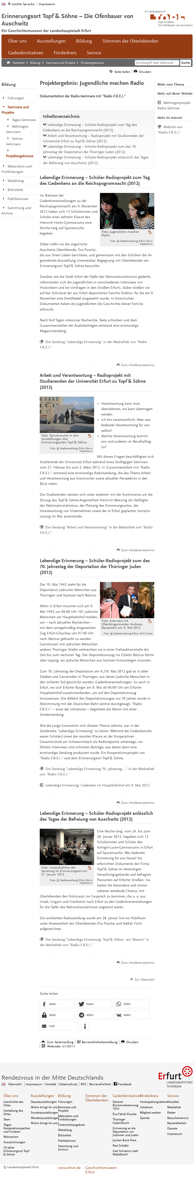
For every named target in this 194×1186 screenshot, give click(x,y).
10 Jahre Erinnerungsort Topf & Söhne (16, 1151)
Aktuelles (173, 1102)
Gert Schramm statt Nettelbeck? (125, 1152)
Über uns (17, 41)
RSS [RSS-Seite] (83, 1084)
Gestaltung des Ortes (13, 1112)
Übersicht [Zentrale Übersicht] (15, 1084)
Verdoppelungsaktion (154, 1102)
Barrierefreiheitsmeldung (99, 1042)
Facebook (124, 1084)
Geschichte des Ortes (13, 1103)
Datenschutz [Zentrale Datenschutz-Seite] (68, 1084)
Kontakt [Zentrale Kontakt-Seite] (50, 1084)
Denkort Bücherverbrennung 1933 (125, 1105)
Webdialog (65, 1130)
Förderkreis (65, 53)
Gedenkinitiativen (25, 53)
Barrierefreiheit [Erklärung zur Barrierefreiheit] (100, 1084)
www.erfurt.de (69, 1167)
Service (94, 53)
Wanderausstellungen (45, 1118)
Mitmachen (10, 1137)
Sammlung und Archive (68, 1147)
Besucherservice (177, 1118)
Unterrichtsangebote (71, 1125)
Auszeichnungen (14, 1142)
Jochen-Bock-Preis (124, 1140)
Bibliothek (64, 1135)
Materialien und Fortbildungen (68, 1117)
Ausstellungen (51, 41)
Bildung (84, 41)
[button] (57, 1004)
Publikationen (67, 1140)
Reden (171, 1112)
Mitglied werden (150, 1112)
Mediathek (174, 1107)
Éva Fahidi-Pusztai (124, 1114)
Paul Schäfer (121, 1145)
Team (6, 1119)
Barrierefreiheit (176, 1123)
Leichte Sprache (23, 4)
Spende (145, 1118)
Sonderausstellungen (44, 1112)
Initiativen (146, 1107)
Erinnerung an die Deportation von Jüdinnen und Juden (125, 1132)
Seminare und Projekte (67, 1109)
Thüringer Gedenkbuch (121, 1121)
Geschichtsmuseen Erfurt (97, 1169)
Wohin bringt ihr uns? (45, 1107)
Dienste (172, 1128)
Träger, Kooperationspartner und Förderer (16, 1128)
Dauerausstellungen (44, 1102)
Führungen (65, 1102)
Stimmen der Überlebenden (130, 41)
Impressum (47, 4)
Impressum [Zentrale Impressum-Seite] (34, 1084)
